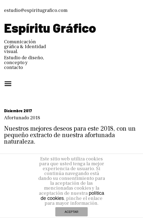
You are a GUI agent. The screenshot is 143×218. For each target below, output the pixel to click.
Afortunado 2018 (22, 118)
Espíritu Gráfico (50, 27)
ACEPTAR (71, 211)
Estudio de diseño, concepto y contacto (24, 63)
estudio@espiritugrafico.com (35, 10)
